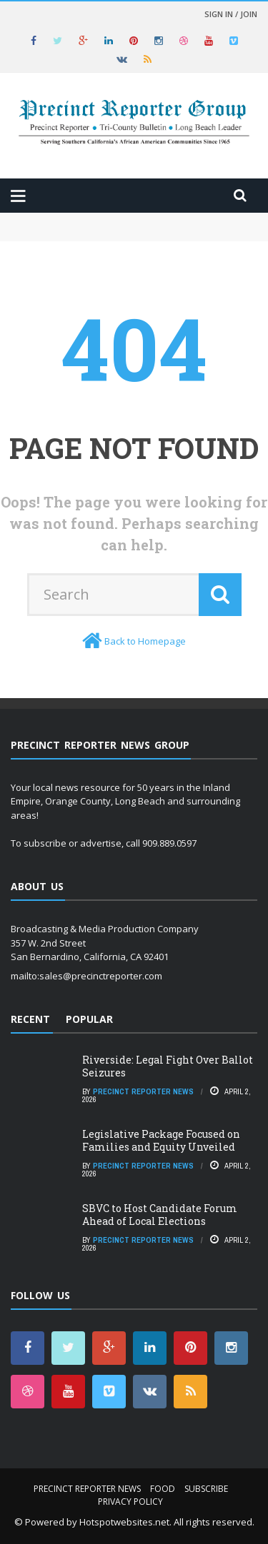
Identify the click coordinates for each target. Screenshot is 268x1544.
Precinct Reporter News (143, 1091)
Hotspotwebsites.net (124, 1521)
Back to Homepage (145, 641)
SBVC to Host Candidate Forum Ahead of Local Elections (159, 1214)
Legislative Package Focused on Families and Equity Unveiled (161, 1140)
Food (162, 1489)
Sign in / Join (230, 14)
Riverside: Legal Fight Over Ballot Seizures (167, 1066)
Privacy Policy (130, 1501)
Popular (89, 1019)
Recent (30, 1019)
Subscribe (206, 1489)
